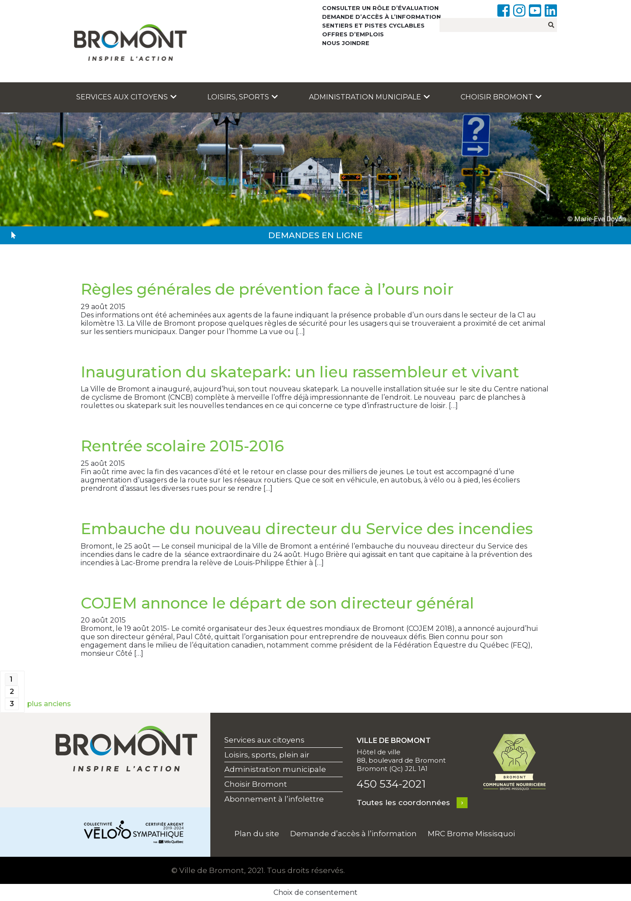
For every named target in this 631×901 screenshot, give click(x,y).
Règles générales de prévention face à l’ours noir (267, 289)
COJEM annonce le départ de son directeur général (277, 603)
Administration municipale (369, 97)
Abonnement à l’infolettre (274, 799)
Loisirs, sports (242, 97)
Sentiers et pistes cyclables (373, 25)
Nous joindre (345, 42)
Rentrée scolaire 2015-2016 (182, 445)
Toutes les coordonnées (403, 802)
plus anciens (49, 704)
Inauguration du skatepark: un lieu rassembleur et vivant (300, 372)
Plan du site (256, 833)
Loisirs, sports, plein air (266, 754)
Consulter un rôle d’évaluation (380, 7)
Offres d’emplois (353, 34)
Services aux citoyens (126, 97)
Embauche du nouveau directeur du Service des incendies (307, 528)
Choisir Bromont (501, 97)
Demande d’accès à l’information (381, 16)
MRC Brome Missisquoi (471, 833)
